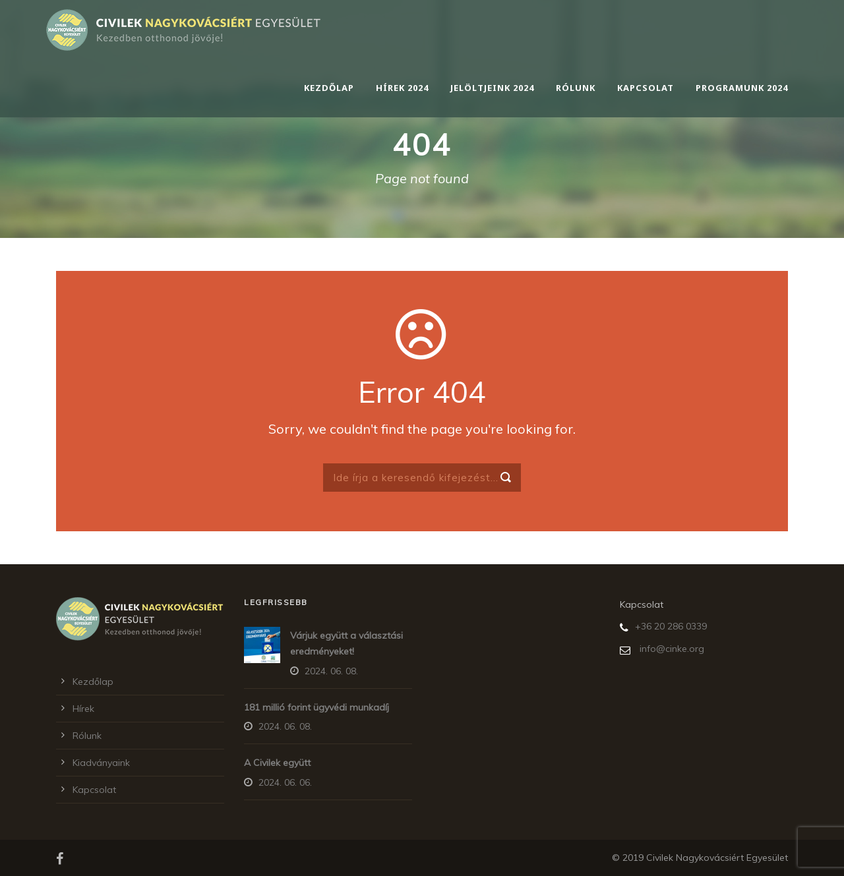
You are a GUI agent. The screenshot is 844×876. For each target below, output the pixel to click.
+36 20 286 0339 (671, 626)
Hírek (83, 709)
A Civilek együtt (277, 763)
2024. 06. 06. (285, 782)
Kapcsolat (645, 88)
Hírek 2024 (402, 88)
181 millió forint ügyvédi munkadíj (316, 707)
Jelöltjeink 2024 (492, 88)
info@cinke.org (672, 649)
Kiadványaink (101, 763)
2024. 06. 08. (331, 671)
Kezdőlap (329, 88)
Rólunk (575, 88)
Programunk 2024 (742, 88)
